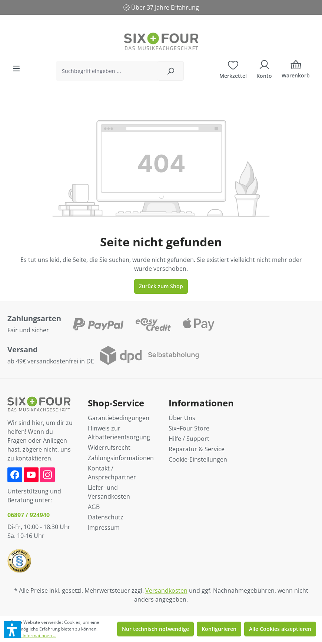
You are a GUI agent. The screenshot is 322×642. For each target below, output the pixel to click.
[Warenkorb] (296, 71)
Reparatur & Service (197, 449)
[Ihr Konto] (264, 68)
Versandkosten (166, 590)
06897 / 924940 (28, 515)
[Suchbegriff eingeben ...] (107, 71)
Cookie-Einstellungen (198, 459)
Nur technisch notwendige (155, 628)
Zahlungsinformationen (121, 458)
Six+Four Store (189, 428)
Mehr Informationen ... (33, 635)
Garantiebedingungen (118, 418)
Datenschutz (105, 517)
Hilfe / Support (189, 439)
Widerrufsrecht (109, 447)
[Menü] (16, 68)
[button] (12, 629)
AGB (94, 507)
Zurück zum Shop (161, 286)
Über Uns (182, 418)
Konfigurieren (219, 628)
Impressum (104, 527)
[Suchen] (170, 71)
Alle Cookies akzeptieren (280, 628)
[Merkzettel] (233, 68)
